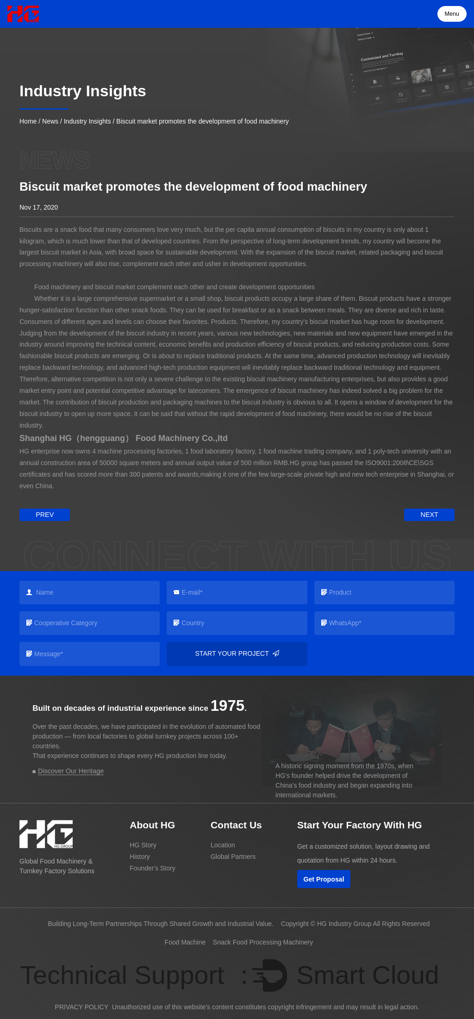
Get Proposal (324, 878)
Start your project (237, 654)
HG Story (143, 845)
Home (28, 121)
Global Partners (233, 856)
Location (223, 845)
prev (44, 514)
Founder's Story (152, 867)
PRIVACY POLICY (81, 1006)
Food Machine (185, 941)
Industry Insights (87, 121)
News (50, 121)
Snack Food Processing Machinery (263, 941)
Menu (452, 14)
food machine (282, 451)
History (140, 856)
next (429, 514)
